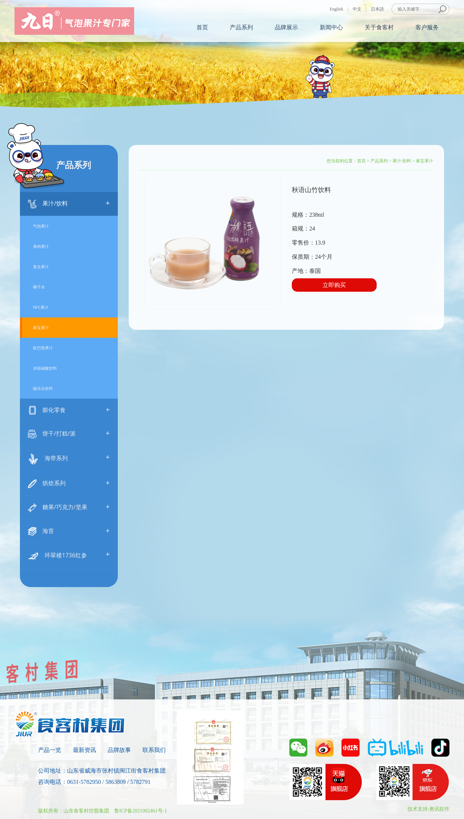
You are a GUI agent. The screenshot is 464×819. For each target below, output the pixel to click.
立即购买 (334, 285)
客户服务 (427, 27)
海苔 (69, 530)
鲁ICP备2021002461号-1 (140, 811)
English (336, 9)
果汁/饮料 (69, 203)
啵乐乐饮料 (43, 388)
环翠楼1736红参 (69, 555)
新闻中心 (331, 27)
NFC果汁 (41, 307)
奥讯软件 (439, 809)
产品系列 (241, 27)
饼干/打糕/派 (69, 433)
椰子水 (39, 287)
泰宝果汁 (41, 327)
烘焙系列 (69, 483)
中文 (357, 9)
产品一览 (49, 750)
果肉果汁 (41, 246)
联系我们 (154, 750)
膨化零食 (69, 409)
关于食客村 (379, 27)
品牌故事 (119, 750)
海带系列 (69, 458)
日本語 (377, 9)
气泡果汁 (41, 226)
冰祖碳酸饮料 (45, 368)
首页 (202, 27)
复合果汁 (41, 266)
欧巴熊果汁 (43, 347)
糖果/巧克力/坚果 (69, 507)
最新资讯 (84, 750)
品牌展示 (286, 27)
